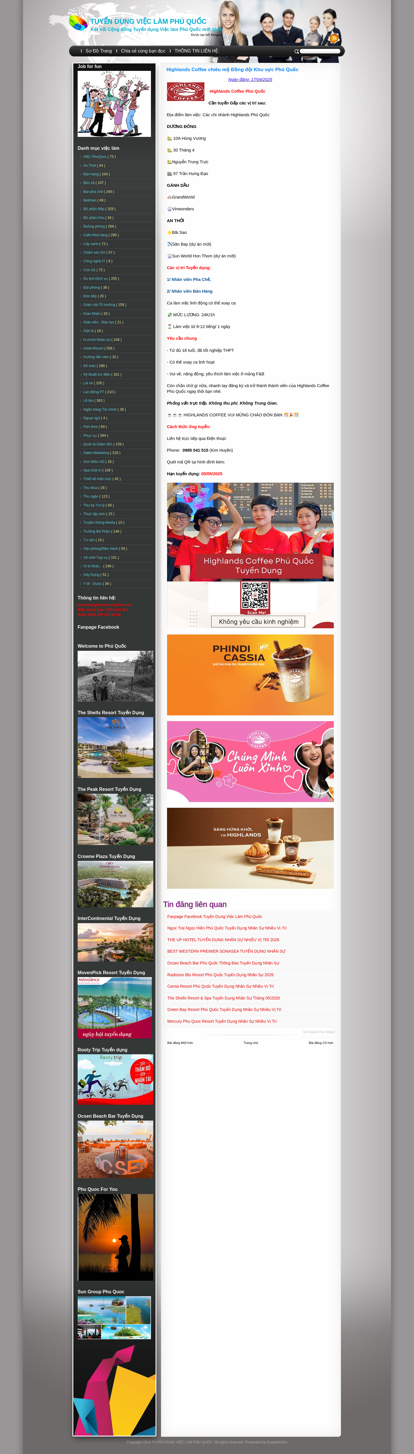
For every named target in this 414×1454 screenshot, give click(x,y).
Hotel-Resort (93, 348)
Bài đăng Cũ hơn (321, 1043)
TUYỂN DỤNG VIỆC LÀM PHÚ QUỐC (148, 21)
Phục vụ (90, 436)
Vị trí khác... (93, 566)
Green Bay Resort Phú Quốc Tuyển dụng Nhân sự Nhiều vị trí (224, 1009)
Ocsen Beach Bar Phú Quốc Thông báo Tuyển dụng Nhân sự (223, 963)
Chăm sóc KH (94, 253)
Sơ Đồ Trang (99, 50)
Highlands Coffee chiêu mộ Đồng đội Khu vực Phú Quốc (232, 69)
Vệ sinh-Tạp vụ (96, 558)
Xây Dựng (91, 575)
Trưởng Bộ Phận (97, 531)
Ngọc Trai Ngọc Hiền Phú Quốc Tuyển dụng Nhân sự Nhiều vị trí (227, 928)
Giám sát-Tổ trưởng (99, 305)
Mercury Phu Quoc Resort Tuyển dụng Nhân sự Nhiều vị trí (222, 1021)
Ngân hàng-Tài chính (100, 409)
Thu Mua (90, 488)
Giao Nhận (92, 314)
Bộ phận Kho (94, 218)
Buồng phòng (94, 226)
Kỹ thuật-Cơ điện (97, 374)
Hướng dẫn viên (96, 357)
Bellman (90, 200)
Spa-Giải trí (92, 470)
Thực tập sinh (94, 514)
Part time (91, 427)
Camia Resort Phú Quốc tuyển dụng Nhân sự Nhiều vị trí (220, 986)
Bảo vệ (89, 183)
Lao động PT (94, 392)
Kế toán (90, 366)
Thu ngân (91, 496)
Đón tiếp (90, 296)
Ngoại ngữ (92, 418)
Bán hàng (91, 174)
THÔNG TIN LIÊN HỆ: (197, 50)
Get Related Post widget (319, 1032)
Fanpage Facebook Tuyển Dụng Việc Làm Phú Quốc (214, 916)
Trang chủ (251, 1043)
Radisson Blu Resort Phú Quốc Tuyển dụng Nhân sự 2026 (220, 974)
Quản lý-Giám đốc (98, 444)
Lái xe (88, 383)
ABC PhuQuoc (95, 157)
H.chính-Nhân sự (97, 340)
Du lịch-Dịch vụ (96, 279)
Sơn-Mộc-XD (94, 462)
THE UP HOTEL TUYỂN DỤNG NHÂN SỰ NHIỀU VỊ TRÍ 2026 (223, 939)
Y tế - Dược (93, 584)
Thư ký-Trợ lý (94, 505)
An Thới (90, 166)
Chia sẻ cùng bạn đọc (143, 50)
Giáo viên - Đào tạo (99, 322)
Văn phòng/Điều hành (101, 549)
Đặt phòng (92, 288)
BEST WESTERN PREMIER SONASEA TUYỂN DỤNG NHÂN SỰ (226, 951)
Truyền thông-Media (99, 523)
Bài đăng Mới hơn (180, 1043)
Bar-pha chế (93, 192)
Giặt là (89, 331)
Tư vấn (89, 540)
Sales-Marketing (96, 453)
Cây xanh (91, 244)
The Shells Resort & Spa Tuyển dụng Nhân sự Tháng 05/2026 (223, 998)
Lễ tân (88, 401)
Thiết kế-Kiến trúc (97, 479)
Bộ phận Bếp (94, 209)
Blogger (216, 34)
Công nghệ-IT (94, 261)
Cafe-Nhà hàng (95, 235)
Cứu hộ (90, 270)
